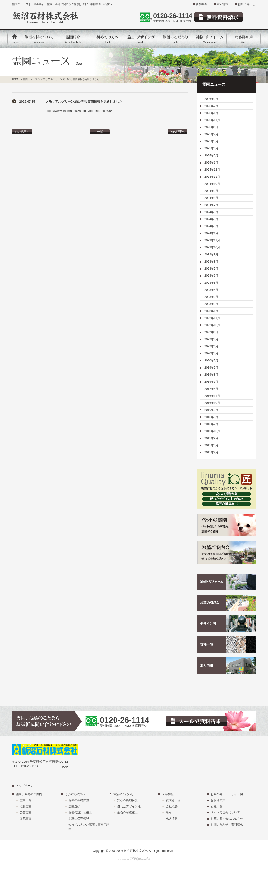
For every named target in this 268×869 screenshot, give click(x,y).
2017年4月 (211, 389)
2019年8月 (211, 374)
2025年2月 (211, 155)
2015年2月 (211, 452)
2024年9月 (211, 191)
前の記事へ (22, 131)
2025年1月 (211, 162)
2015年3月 (211, 445)
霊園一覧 (25, 800)
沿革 (169, 812)
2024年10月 (212, 184)
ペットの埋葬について (225, 812)
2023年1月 (211, 311)
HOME (15, 79)
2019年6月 (211, 381)
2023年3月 (211, 297)
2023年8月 (211, 261)
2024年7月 (211, 205)
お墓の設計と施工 (80, 812)
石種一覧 (216, 806)
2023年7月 (211, 268)
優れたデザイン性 (129, 806)
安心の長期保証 (127, 800)
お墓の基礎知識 (78, 800)
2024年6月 (211, 212)
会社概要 (201, 4)
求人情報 (222, 4)
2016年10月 (212, 403)
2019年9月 (211, 367)
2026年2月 (211, 106)
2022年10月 (212, 325)
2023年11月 (212, 240)
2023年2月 (211, 304)
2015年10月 (212, 431)
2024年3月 (211, 226)
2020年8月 (211, 353)
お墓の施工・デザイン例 (227, 794)
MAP (65, 766)
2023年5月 (211, 282)
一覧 (100, 131)
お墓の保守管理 (78, 818)
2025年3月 (211, 148)
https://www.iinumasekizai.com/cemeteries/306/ (79, 111)
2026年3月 (211, 99)
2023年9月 (211, 254)
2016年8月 (211, 417)
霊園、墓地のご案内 (29, 794)
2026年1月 (211, 113)
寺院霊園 (25, 818)
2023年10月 (212, 247)
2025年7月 (211, 134)
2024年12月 (212, 169)
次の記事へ (177, 131)
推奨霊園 (25, 806)
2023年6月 (211, 275)
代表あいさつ (174, 800)
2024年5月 (211, 219)
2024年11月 (212, 176)
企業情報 (168, 794)
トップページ (24, 785)
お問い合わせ (246, 4)
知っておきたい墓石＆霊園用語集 (88, 827)
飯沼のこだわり (123, 794)
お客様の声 (218, 800)
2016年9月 (211, 410)
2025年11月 (212, 120)
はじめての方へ (75, 794)
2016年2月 (211, 424)
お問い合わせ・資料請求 (227, 824)
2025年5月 (211, 141)
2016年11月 (212, 396)
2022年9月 (211, 332)
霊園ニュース (30, 79)
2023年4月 (211, 290)
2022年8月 (211, 339)
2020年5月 (211, 360)
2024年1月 (211, 233)
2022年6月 (211, 346)
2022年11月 (212, 318)
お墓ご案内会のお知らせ (227, 818)
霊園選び (74, 806)
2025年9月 (211, 127)
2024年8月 (211, 198)
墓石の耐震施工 (127, 812)
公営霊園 (25, 812)
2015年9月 (211, 438)
